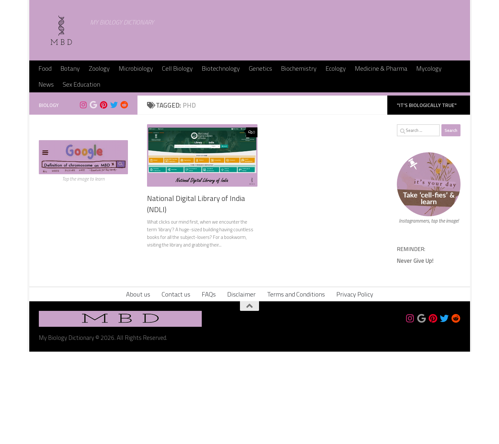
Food (45, 68)
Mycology (429, 68)
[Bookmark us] (93, 197)
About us (138, 386)
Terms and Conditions (296, 386)
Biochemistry (299, 68)
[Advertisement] (249, 140)
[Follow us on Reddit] (124, 197)
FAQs (209, 386)
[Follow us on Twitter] (114, 197)
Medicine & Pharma (381, 68)
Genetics (260, 68)
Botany (70, 68)
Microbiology (136, 68)
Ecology (336, 68)
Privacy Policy (354, 386)
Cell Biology (177, 68)
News (46, 84)
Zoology (99, 68)
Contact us (176, 386)
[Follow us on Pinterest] (104, 197)
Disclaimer (241, 386)
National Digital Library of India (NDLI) (196, 296)
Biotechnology (221, 68)
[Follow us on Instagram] (83, 197)
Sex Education (81, 84)
